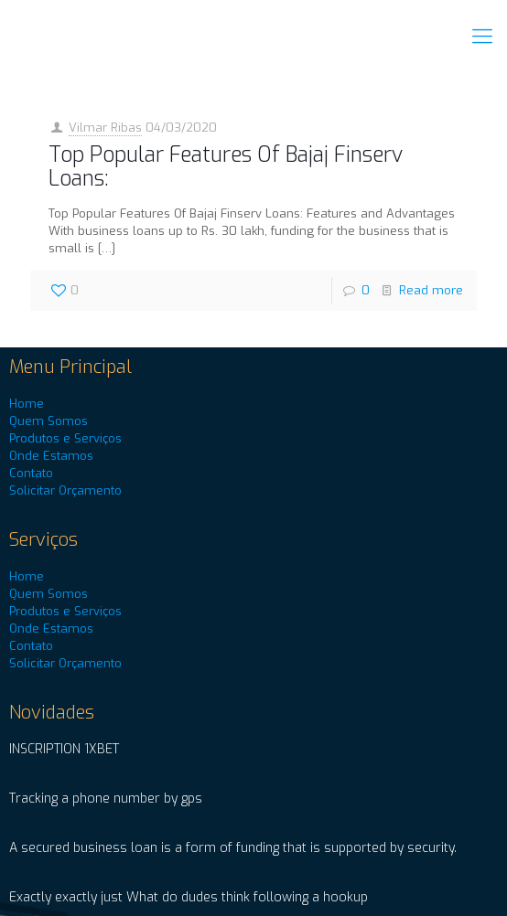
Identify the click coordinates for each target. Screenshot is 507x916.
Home (26, 403)
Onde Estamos (51, 455)
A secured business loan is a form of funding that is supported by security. (233, 848)
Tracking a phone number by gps (105, 798)
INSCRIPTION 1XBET (64, 749)
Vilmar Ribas (105, 127)
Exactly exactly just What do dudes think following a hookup (188, 897)
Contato (31, 473)
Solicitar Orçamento (65, 490)
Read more (431, 290)
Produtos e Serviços (65, 438)
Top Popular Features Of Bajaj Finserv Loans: (226, 167)
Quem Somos (48, 421)
